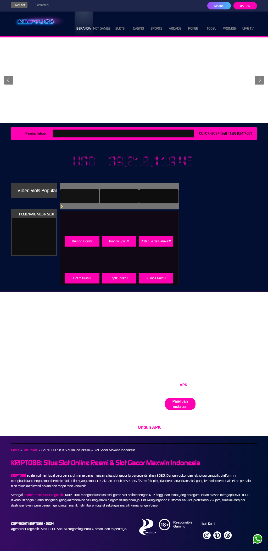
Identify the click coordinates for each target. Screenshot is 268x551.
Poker (193, 24)
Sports (156, 24)
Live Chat (19, 5)
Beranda (83, 24)
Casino (138, 24)
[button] (8, 80)
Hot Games (101, 24)
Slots (120, 24)
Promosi (230, 24)
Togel (211, 24)
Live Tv (248, 24)
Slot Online (30, 450)
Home (15, 450)
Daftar (245, 6)
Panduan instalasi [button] (180, 404)
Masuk (219, 6)
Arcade (175, 24)
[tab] (79, 196)
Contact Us (42, 5)
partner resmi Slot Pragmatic (44, 495)
